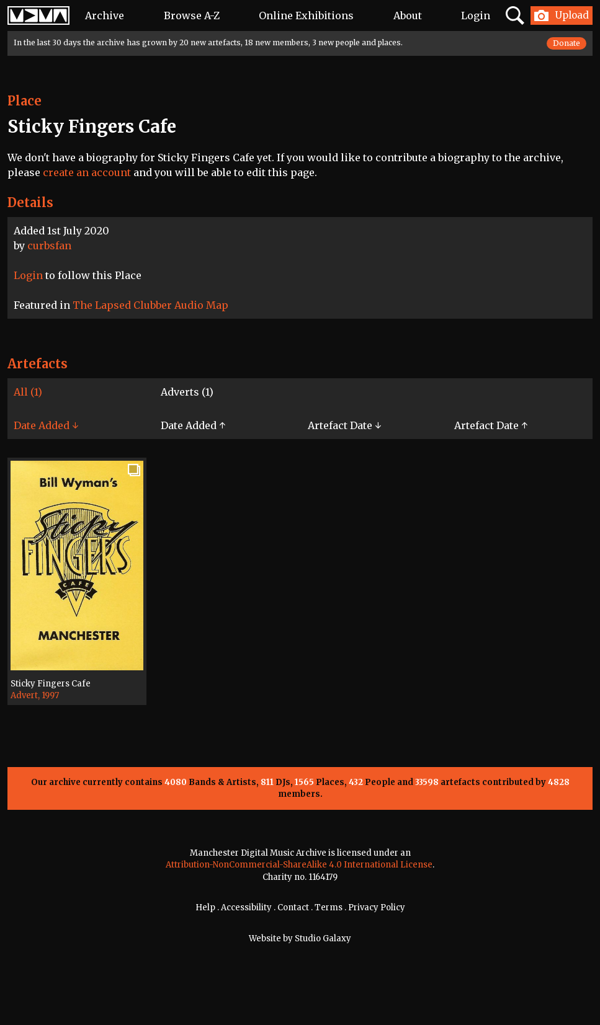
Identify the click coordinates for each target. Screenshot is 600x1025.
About (407, 15)
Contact (293, 907)
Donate (566, 43)
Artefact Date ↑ (490, 425)
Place (24, 101)
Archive (104, 15)
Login (475, 15)
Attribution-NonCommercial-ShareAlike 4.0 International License (299, 864)
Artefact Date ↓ (344, 425)
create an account (87, 172)
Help (205, 907)
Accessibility (246, 907)
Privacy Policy (376, 907)
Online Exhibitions (306, 15)
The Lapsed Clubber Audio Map (150, 305)
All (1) (28, 392)
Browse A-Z (192, 15)
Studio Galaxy (323, 938)
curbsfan (49, 245)
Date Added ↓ (46, 425)
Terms (329, 907)
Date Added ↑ (193, 425)
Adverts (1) (187, 392)
